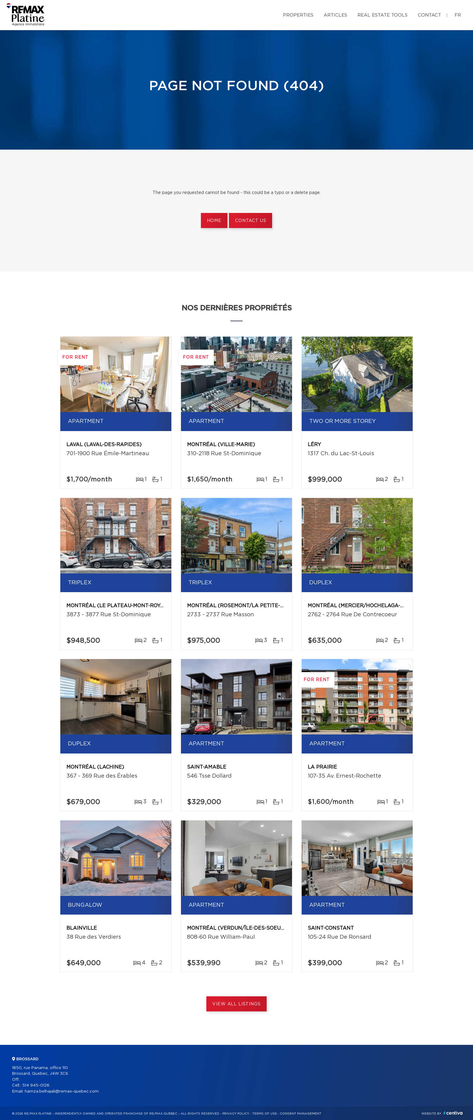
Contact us (250, 221)
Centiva (453, 1113)
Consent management (300, 1113)
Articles (335, 15)
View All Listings (236, 1004)
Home (214, 221)
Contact (429, 15)
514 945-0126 (35, 1085)
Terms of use (264, 1113)
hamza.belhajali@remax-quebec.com (62, 1091)
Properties (298, 15)
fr (458, 15)
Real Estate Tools (382, 15)
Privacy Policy (235, 1113)
